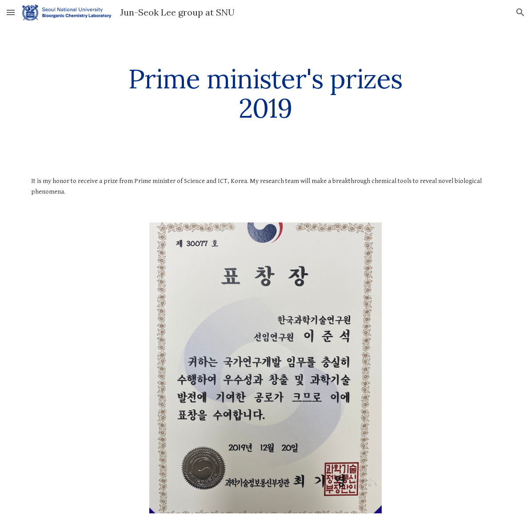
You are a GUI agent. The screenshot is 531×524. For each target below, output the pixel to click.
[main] (265, 93)
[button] (10, 12)
